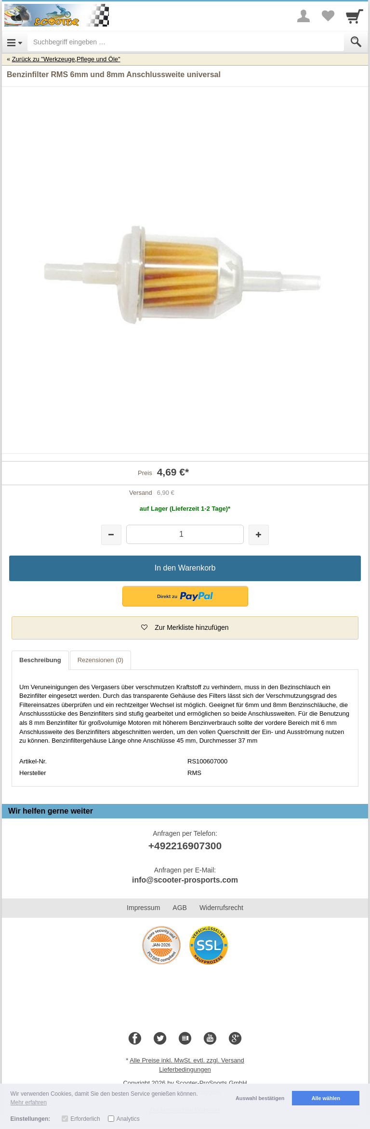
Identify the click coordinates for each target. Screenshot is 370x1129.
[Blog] (185, 1038)
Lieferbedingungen (185, 1069)
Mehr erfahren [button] (29, 1102)
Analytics (128, 1118)
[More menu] (303, 16)
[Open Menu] (14, 42)
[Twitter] (159, 1038)
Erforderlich (85, 1118)
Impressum (143, 907)
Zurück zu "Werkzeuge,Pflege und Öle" (66, 59)
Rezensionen (100, 660)
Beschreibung (40, 660)
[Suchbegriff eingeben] (185, 42)
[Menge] (184, 534)
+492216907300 (185, 845)
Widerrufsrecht (221, 907)
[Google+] (235, 1038)
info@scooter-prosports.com (185, 880)
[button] (185, 596)
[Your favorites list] (328, 16)
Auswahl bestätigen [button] (260, 1098)
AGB (179, 907)
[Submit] (356, 42)
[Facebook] (134, 1038)
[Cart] (354, 16)
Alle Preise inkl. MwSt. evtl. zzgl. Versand (187, 1060)
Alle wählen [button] (326, 1098)
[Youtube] (210, 1038)
